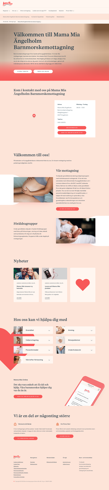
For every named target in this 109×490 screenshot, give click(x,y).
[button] (33, 330)
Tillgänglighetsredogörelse (20, 468)
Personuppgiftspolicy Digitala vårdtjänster (21, 472)
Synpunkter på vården (19, 477)
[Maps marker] (34, 116)
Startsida (32, 462)
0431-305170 (62, 122)
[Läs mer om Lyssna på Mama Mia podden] (54, 273)
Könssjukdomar (74, 340)
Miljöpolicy (16, 466)
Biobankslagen (17, 475)
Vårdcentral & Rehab (52, 462)
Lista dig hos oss (66, 462)
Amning (71, 330)
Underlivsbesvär (74, 350)
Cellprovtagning (32, 340)
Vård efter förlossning (34, 360)
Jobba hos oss (66, 464)
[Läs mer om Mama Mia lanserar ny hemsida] (26, 273)
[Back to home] (8, 4)
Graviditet (30, 330)
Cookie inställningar (18, 462)
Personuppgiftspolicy (19, 470)
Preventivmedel (32, 350)
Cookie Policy (17, 464)
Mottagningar (33, 464)
